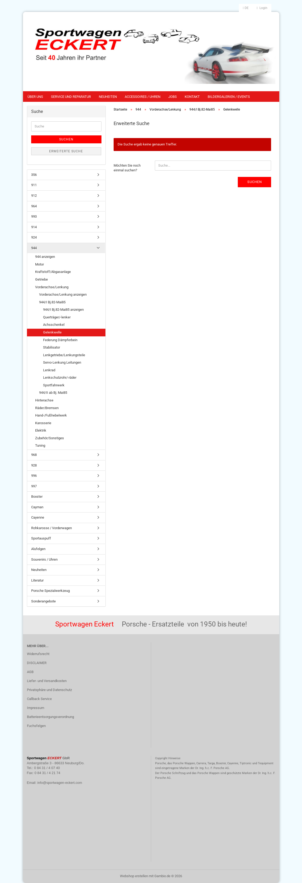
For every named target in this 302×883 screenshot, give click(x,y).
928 (34, 465)
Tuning (40, 445)
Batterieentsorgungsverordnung (50, 717)
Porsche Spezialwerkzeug (50, 591)
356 (34, 175)
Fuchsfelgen (36, 726)
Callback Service (39, 699)
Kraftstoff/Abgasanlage (53, 272)
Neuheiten (108, 97)
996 (34, 476)
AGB (30, 672)
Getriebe (41, 279)
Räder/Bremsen (47, 408)
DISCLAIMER (37, 663)
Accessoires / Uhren (142, 97)
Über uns (35, 97)
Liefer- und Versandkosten (47, 681)
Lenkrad (49, 370)
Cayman (37, 507)
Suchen (254, 182)
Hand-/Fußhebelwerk (51, 415)
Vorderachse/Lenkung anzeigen (63, 294)
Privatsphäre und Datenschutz (49, 690)
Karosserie (43, 423)
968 (34, 455)
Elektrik (40, 430)
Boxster (37, 496)
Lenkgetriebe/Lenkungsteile (64, 355)
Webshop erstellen (134, 876)
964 (34, 206)
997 (34, 486)
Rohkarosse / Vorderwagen (51, 528)
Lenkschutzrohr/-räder (59, 377)
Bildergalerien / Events (229, 97)
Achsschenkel (53, 325)
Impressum (35, 708)
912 (34, 196)
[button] (246, 8)
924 (34, 237)
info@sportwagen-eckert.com (59, 783)
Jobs (172, 97)
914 (34, 227)
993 (34, 216)
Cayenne (37, 517)
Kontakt (192, 97)
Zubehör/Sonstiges (49, 438)
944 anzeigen (45, 257)
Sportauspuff (41, 538)
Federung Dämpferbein (60, 340)
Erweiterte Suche (66, 151)
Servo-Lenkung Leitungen (62, 362)
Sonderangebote (43, 601)
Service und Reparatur (71, 97)
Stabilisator (51, 347)
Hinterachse (44, 400)
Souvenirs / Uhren (44, 559)
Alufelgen (38, 549)
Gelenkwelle (52, 332)
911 (34, 185)
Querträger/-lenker (57, 317)
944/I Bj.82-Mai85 (52, 302)
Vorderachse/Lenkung (51, 287)
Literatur (37, 580)
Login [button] (262, 8)
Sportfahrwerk (53, 385)
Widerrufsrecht (38, 654)
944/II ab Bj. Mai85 (53, 393)
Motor (39, 264)
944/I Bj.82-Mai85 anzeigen (63, 310)
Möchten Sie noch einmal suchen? (127, 167)
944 (34, 248)
